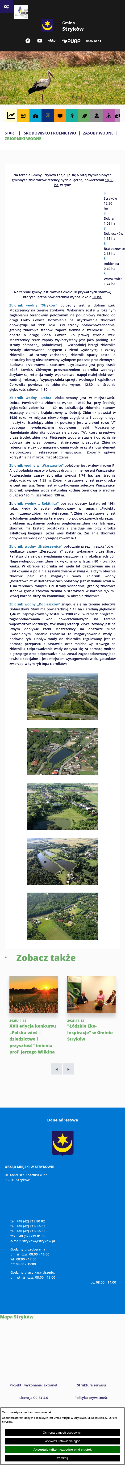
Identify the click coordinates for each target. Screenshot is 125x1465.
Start (10, 133)
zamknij (62, 1458)
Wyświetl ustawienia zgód (62, 1441)
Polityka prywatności (91, 1397)
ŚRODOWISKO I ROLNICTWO (50, 133)
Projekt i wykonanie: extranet (34, 1385)
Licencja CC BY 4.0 (33, 1397)
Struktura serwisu (91, 1385)
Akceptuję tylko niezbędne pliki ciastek (62, 1449)
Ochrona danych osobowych (62, 1432)
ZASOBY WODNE (98, 133)
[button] (62, 718)
